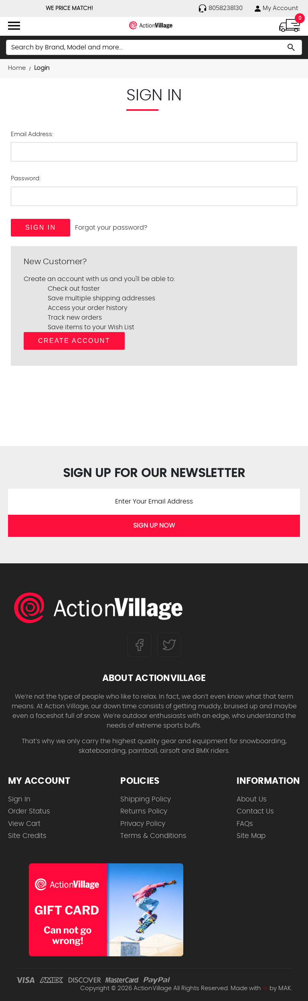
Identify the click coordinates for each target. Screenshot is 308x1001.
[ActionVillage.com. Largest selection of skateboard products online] (98, 608)
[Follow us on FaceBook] (139, 645)
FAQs (245, 823)
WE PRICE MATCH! (69, 8)
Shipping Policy (145, 799)
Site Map (251, 835)
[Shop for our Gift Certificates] (106, 909)
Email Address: (32, 134)
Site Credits (27, 835)
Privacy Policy (142, 823)
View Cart (24, 823)
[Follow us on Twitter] (169, 645)
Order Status (29, 811)
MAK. (285, 988)
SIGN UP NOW (154, 525)
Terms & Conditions (153, 835)
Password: (26, 178)
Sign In (19, 799)
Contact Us (255, 811)
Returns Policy (143, 811)
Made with (249, 988)
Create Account (74, 340)
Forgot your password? (111, 227)
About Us (252, 799)
